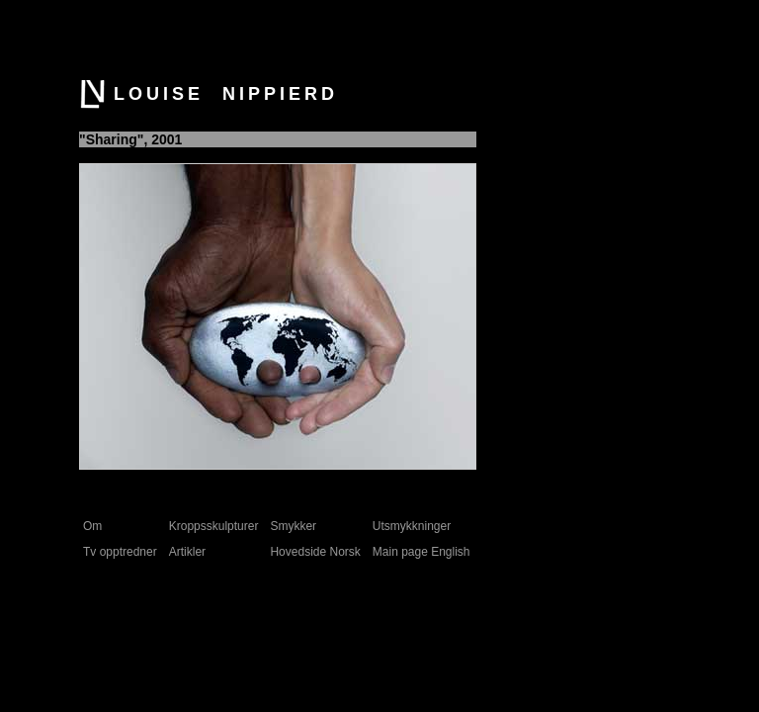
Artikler (187, 552)
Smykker (293, 526)
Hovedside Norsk (315, 552)
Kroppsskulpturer (214, 526)
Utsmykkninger (412, 526)
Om (92, 526)
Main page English (421, 552)
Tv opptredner (120, 552)
